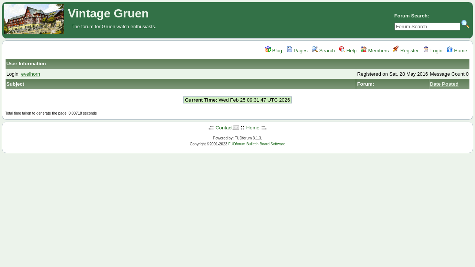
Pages (297, 50)
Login (432, 50)
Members (375, 50)
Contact (224, 128)
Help (348, 50)
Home (457, 50)
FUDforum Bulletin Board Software (256, 144)
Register (406, 50)
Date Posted (444, 84)
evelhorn (30, 74)
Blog (273, 50)
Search (323, 50)
